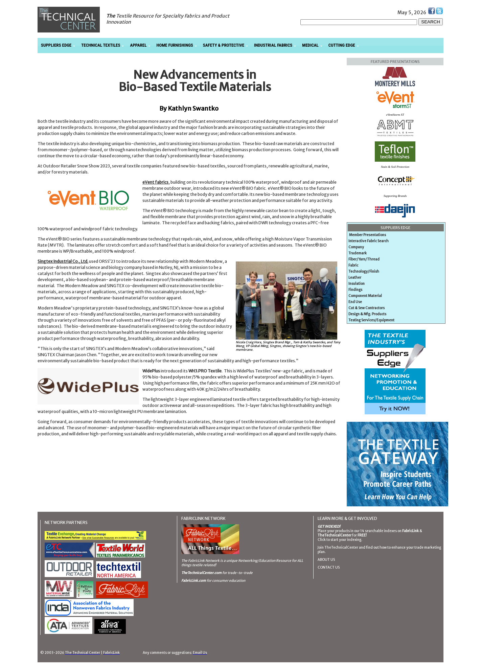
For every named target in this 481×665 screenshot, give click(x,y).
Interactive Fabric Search (368, 241)
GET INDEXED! (329, 526)
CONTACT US (329, 567)
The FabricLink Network (200, 560)
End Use (355, 302)
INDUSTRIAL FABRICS (273, 45)
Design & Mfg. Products (367, 314)
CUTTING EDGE (341, 45)
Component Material (365, 296)
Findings (355, 290)
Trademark (357, 253)
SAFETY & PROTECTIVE (223, 45)
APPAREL (138, 45)
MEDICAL (310, 45)
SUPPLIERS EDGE (56, 45)
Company (356, 247)
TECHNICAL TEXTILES (100, 45)
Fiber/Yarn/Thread (364, 259)
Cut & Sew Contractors (366, 308)
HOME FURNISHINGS (174, 45)
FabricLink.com (193, 580)
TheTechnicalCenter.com (201, 573)
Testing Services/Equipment (371, 320)
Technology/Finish (363, 271)
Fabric (353, 265)
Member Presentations (367, 235)
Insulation (356, 283)
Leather (354, 277)
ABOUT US (326, 559)
